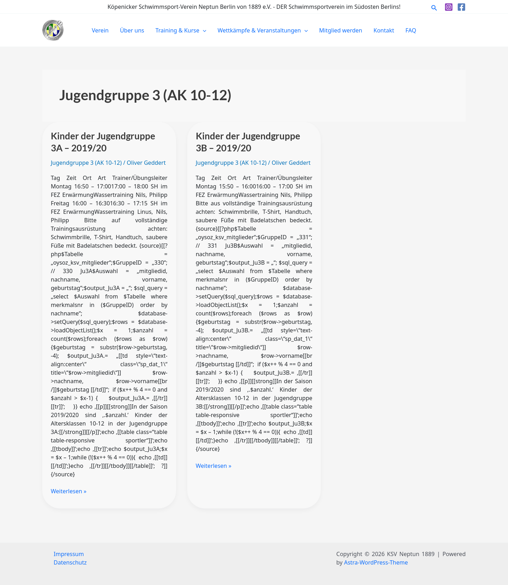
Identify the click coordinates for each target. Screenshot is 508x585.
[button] (434, 6)
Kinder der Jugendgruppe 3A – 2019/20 (103, 141)
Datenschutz (70, 562)
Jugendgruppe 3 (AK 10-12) (86, 163)
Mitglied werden (340, 30)
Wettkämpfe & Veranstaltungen (263, 30)
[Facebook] (461, 7)
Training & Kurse (181, 30)
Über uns (132, 30)
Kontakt (384, 30)
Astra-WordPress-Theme (376, 562)
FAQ (410, 30)
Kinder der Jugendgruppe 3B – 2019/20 (248, 141)
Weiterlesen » (68, 491)
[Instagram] (449, 7)
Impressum (69, 554)
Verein (100, 30)
